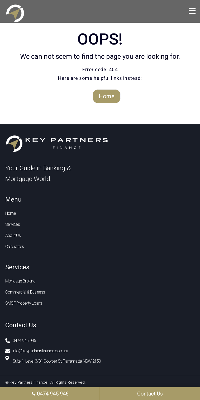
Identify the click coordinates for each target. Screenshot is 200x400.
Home (107, 96)
